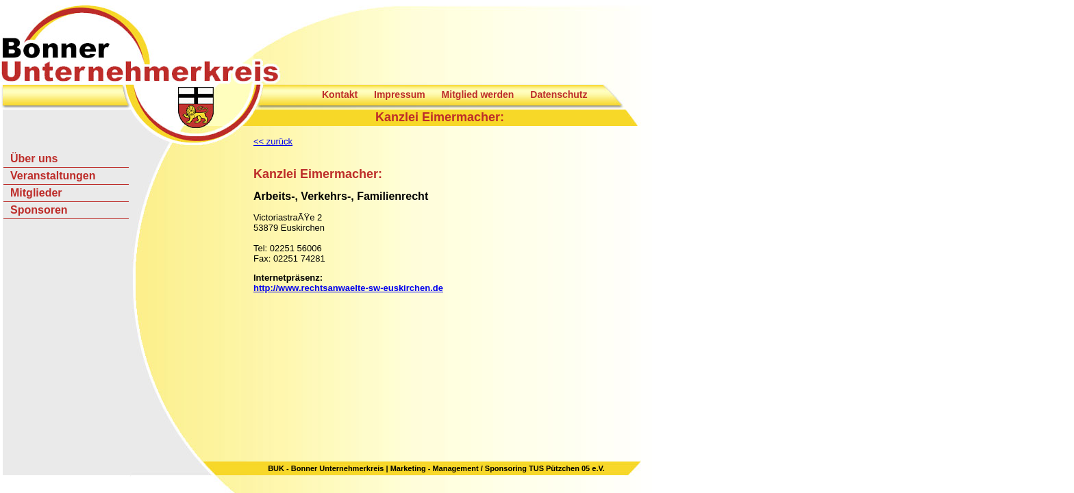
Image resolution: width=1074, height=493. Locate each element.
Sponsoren (39, 210)
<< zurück (272, 141)
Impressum (399, 94)
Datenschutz (558, 94)
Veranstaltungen (52, 175)
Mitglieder (36, 193)
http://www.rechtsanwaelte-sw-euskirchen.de (348, 288)
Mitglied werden (478, 94)
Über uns (34, 158)
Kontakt (340, 94)
